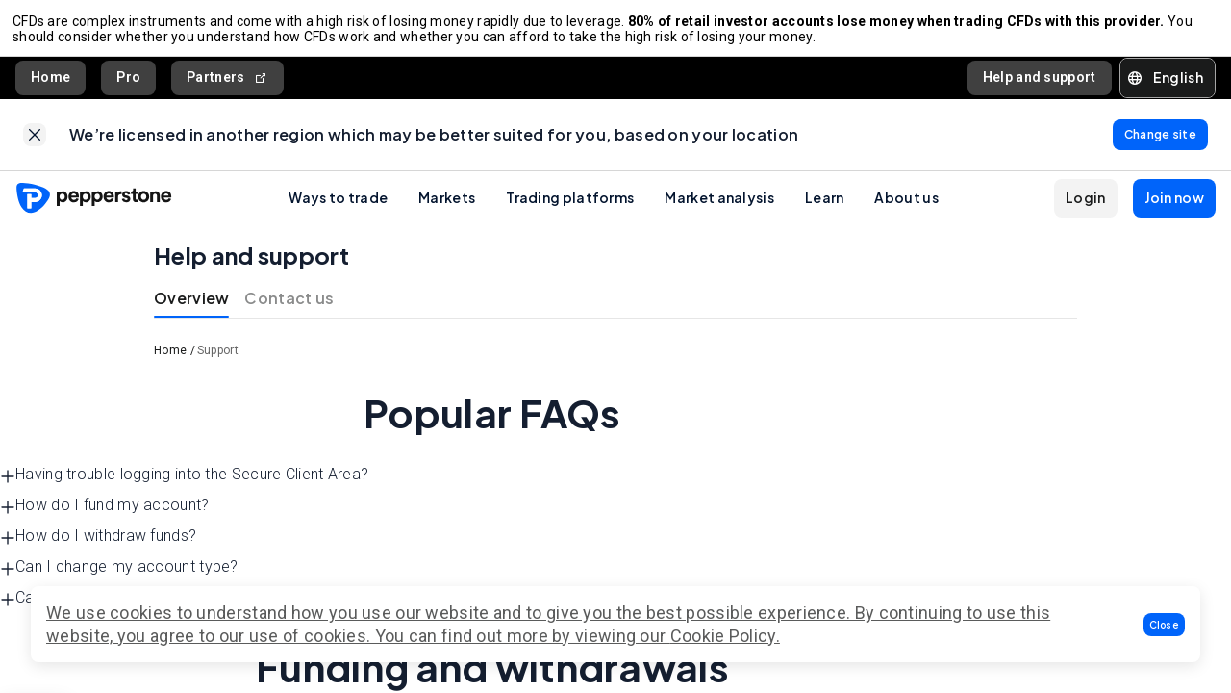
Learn (824, 209)
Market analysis (719, 209)
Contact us (289, 309)
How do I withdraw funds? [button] (98, 548)
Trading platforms (570, 209)
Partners (227, 83)
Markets (446, 209)
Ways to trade (338, 209)
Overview (191, 309)
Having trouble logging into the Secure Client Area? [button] (184, 486)
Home (50, 82)
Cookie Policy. (725, 636)
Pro (128, 82)
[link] (34, 143)
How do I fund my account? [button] (105, 517)
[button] (1164, 624)
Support (218, 362)
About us (906, 209)
